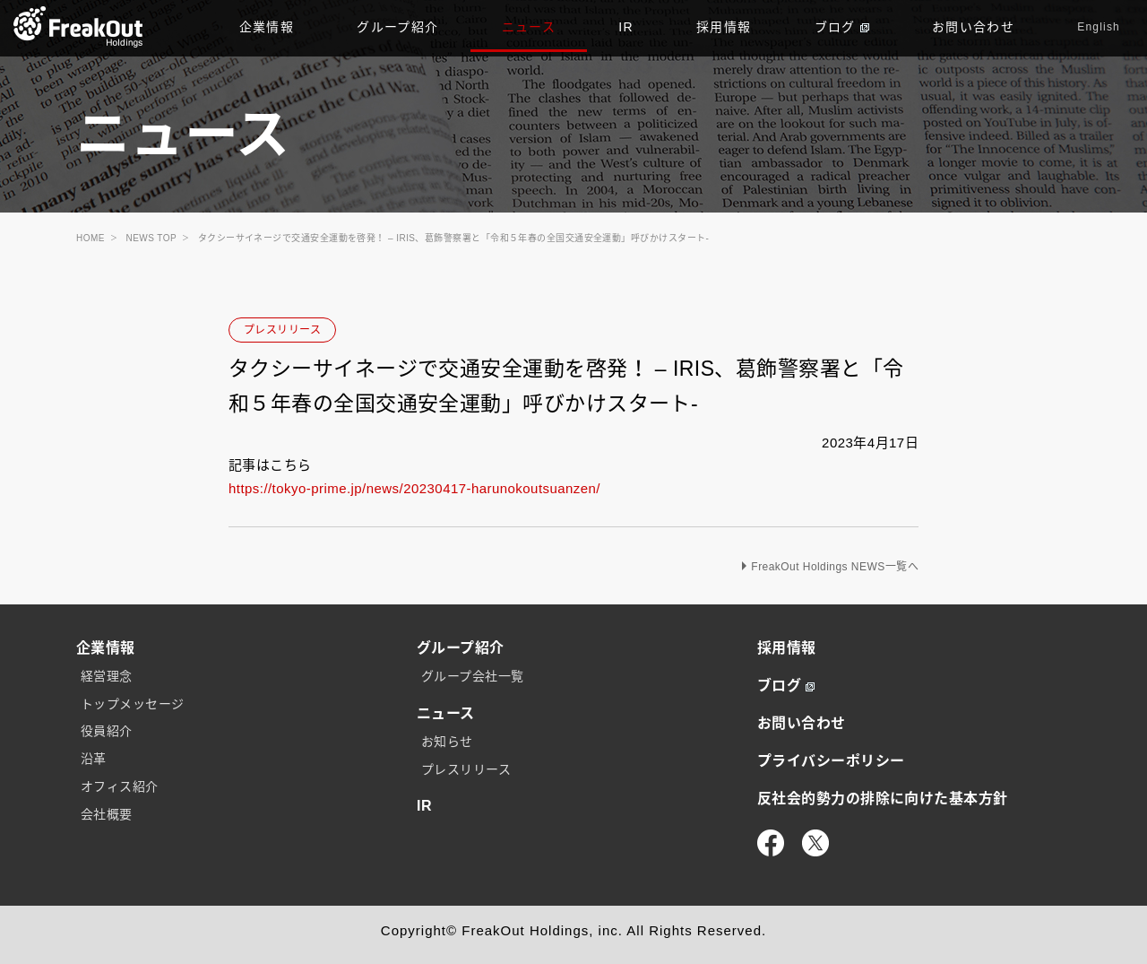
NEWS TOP (151, 238)
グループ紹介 (397, 27)
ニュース (529, 27)
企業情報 (267, 27)
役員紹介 (107, 731)
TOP (78, 26)
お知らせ (447, 741)
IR (626, 27)
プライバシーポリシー (831, 761)
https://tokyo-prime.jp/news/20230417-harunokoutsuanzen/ (414, 488)
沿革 (94, 758)
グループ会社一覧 (472, 676)
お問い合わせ (973, 27)
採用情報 (724, 27)
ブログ (842, 27)
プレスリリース (282, 330)
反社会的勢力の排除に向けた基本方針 (882, 798)
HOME (90, 238)
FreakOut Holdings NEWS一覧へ (834, 566)
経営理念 (107, 676)
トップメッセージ (133, 704)
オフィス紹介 (120, 786)
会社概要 (107, 814)
